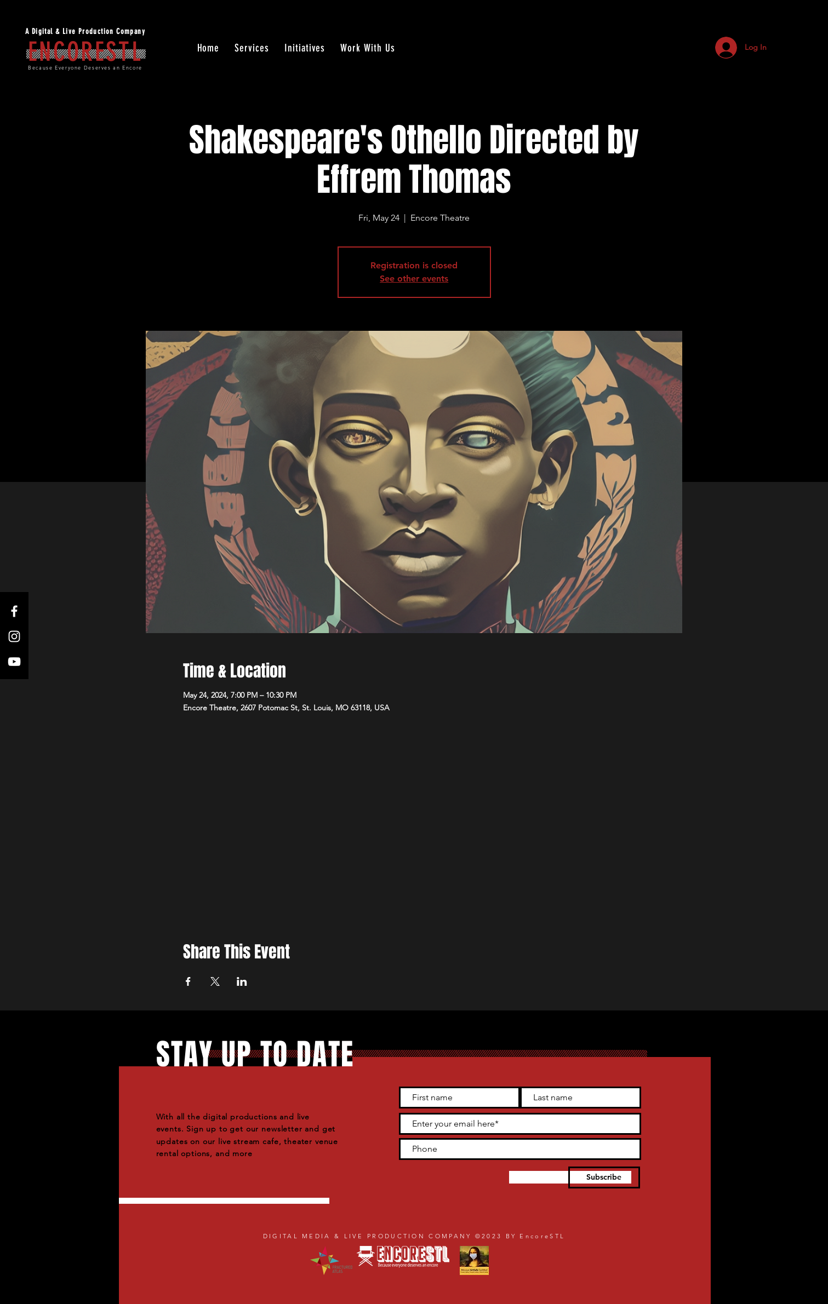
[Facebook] (14, 611)
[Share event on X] (215, 981)
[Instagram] (14, 636)
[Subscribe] (604, 1177)
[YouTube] (14, 661)
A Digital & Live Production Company (85, 31)
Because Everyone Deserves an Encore (85, 67)
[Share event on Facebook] (188, 981)
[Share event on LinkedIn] (242, 981)
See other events (414, 278)
